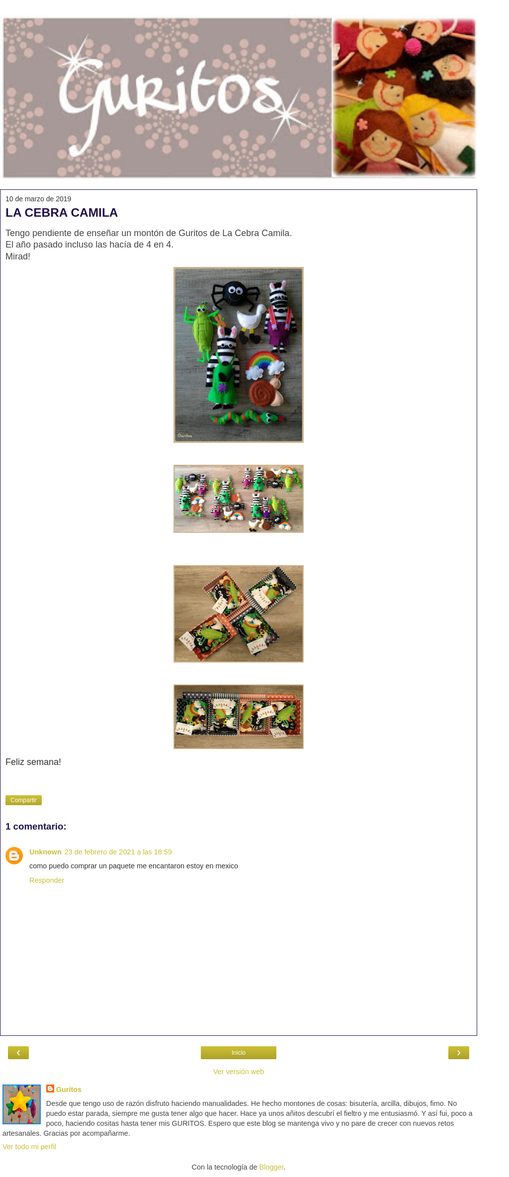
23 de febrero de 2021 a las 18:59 (118, 852)
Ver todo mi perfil (29, 1147)
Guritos (69, 1089)
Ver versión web (238, 1072)
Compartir (23, 800)
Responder (46, 880)
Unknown (45, 852)
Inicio (239, 1052)
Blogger (271, 1167)
